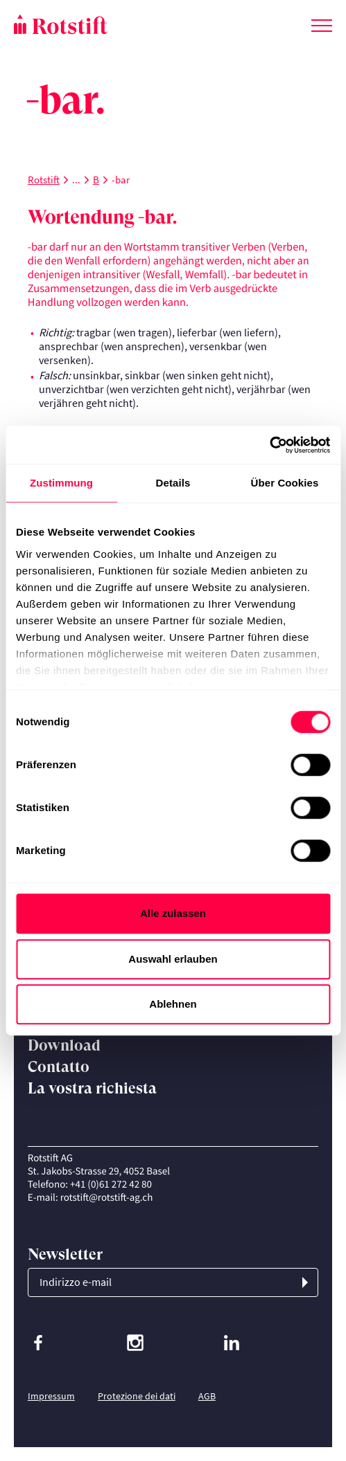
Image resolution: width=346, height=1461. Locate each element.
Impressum (51, 1396)
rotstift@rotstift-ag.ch (106, 1197)
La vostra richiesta (92, 1088)
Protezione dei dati (136, 1396)
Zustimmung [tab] (61, 483)
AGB (207, 1396)
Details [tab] (173, 483)
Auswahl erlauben (172, 959)
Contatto (58, 1067)
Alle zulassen (173, 913)
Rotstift (44, 179)
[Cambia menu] (321, 22)
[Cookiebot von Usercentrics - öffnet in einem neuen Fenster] (269, 445)
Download (64, 1045)
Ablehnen (172, 1004)
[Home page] (93, 24)
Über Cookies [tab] (285, 483)
